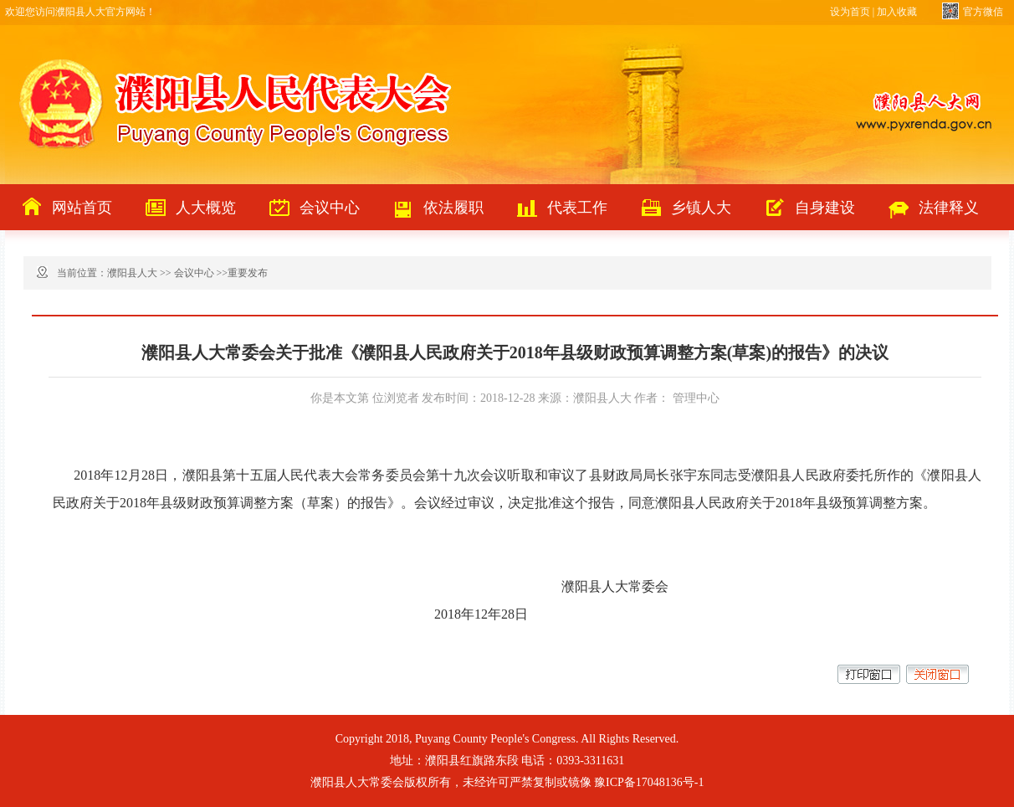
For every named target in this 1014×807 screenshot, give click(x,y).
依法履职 (453, 207)
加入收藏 (897, 12)
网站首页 (82, 207)
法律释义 (949, 207)
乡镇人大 (701, 207)
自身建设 (825, 207)
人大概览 (206, 207)
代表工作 (577, 207)
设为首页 (850, 12)
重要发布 (248, 273)
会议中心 (330, 207)
